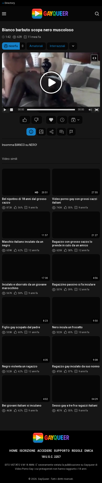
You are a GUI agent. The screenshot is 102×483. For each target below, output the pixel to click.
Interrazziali (57, 46)
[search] (97, 14)
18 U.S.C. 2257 (51, 456)
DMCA (88, 450)
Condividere (51, 132)
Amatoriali (36, 46)
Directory (8, 3)
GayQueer (43, 479)
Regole (77, 450)
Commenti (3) (63, 132)
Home (13, 450)
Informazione (29, 132)
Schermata (40, 132)
